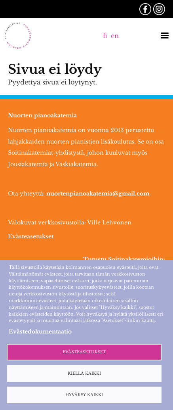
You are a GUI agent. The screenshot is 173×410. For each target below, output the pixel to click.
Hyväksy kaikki (84, 395)
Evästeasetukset (30, 236)
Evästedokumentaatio (40, 331)
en (115, 36)
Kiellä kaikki (84, 373)
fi (105, 36)
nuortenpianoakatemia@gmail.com (97, 193)
